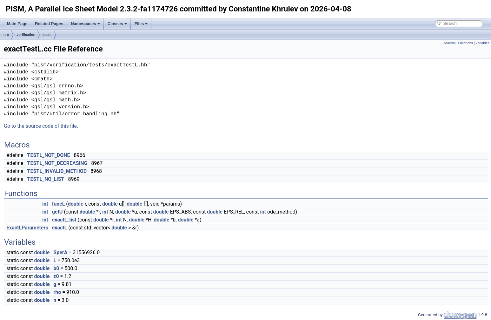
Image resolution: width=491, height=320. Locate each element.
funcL (58, 204)
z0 (56, 276)
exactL (59, 228)
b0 (56, 268)
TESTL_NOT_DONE (48, 155)
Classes (117, 23)
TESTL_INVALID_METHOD (57, 171)
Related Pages (49, 23)
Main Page (17, 23)
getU (57, 212)
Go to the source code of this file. (41, 126)
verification (26, 35)
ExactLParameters (27, 228)
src (6, 35)
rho (57, 292)
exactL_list (64, 220)
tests (47, 35)
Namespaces (85, 23)
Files (141, 23)
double (75, 204)
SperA (60, 252)
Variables (482, 43)
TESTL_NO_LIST (45, 179)
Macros (450, 43)
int (45, 204)
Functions (465, 43)
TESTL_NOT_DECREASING (57, 163)
